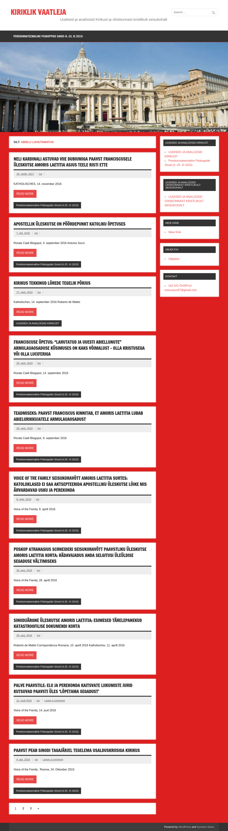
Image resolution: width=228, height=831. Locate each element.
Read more (25, 193)
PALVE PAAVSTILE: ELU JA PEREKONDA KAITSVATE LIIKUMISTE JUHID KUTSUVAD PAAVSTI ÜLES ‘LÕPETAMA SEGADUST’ (73, 688)
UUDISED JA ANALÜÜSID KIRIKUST (37, 323)
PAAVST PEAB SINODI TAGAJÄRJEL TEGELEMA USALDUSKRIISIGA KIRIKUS (77, 750)
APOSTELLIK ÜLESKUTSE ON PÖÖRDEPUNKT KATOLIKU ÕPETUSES (69, 224)
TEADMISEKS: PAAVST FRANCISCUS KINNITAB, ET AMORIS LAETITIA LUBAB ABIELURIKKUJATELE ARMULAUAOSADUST (78, 416)
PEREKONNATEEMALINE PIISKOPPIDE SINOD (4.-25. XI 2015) (48, 36)
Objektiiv (174, 258)
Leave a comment (54, 700)
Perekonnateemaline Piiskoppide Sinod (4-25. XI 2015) (47, 205)
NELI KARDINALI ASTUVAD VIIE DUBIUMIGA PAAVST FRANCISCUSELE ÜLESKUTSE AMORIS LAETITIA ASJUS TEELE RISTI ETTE (72, 162)
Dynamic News (205, 826)
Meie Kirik (175, 232)
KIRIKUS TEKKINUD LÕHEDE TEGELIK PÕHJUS (52, 283)
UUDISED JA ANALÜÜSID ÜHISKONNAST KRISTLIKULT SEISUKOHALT (184, 201)
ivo (40, 174)
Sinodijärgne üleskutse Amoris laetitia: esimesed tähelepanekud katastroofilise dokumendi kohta (78, 623)
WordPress (184, 826)
